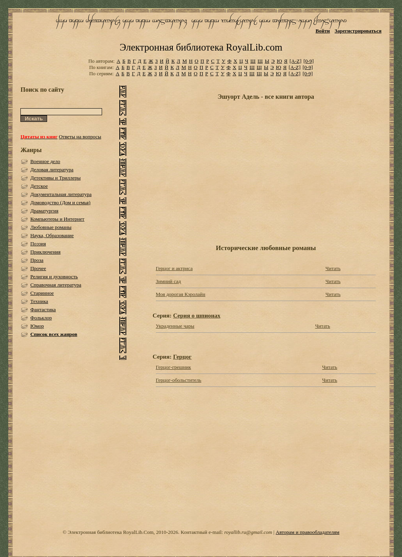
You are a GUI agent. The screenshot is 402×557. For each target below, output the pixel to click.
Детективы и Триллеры (55, 178)
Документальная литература (60, 194)
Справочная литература (55, 285)
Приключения (45, 252)
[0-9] (308, 61)
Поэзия (38, 244)
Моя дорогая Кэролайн (180, 294)
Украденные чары (175, 326)
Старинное (42, 293)
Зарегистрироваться (357, 31)
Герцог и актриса (174, 268)
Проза (36, 260)
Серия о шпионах (196, 315)
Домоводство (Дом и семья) (60, 202)
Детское (39, 186)
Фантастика (43, 309)
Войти (323, 31)
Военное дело (45, 161)
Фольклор (41, 318)
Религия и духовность (54, 276)
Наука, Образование (52, 235)
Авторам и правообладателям (307, 532)
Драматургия (44, 211)
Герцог (182, 356)
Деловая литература (51, 169)
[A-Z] (295, 61)
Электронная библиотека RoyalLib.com (201, 47)
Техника (39, 301)
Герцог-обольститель (178, 380)
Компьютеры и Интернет (57, 219)
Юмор (37, 326)
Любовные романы (50, 227)
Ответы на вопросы (80, 137)
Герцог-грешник (173, 367)
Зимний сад (168, 281)
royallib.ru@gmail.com (248, 532)
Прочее (38, 268)
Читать (332, 268)
